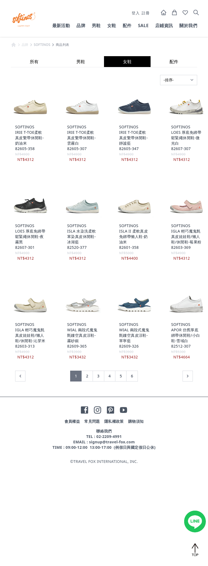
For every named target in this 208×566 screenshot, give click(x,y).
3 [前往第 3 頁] (98, 475)
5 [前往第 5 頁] (121, 475)
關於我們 (188, 25)
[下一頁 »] (188, 475)
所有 (34, 161)
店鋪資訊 (164, 25)
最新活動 (61, 25)
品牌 (80, 25)
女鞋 (111, 25)
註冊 (146, 12)
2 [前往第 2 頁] (87, 475)
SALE (143, 25)
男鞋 (96, 25)
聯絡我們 (104, 530)
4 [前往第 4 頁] (110, 475)
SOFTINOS (42, 144)
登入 (135, 12)
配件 (127, 25)
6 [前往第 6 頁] (132, 475)
